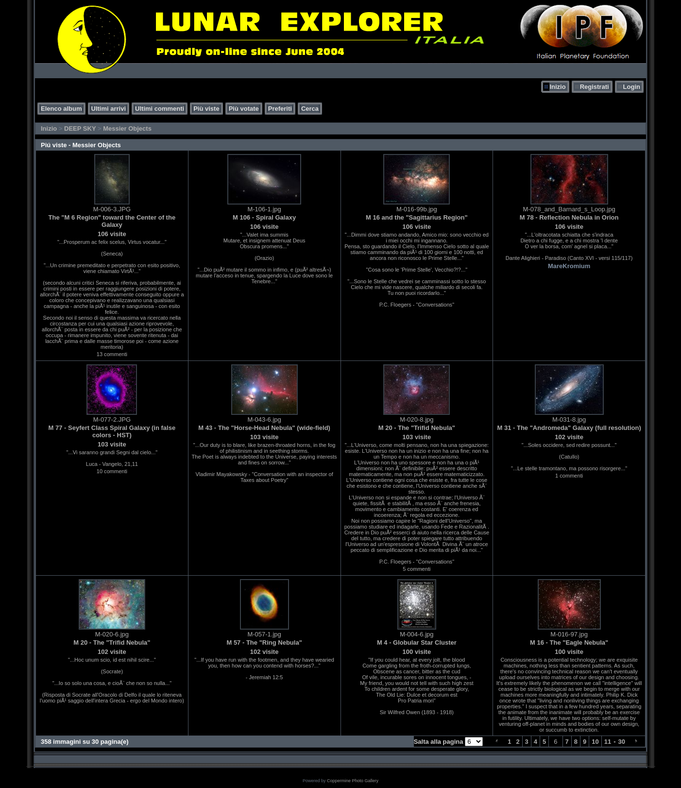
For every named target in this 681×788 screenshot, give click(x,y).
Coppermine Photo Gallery (352, 780)
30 (621, 741)
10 (595, 741)
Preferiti (280, 108)
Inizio (557, 86)
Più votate (244, 108)
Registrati (594, 86)
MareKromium (569, 266)
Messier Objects (127, 128)
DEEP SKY (80, 128)
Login (631, 86)
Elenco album (61, 108)
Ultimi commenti (159, 108)
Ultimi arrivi (108, 108)
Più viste (206, 108)
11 (607, 741)
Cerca (310, 108)
